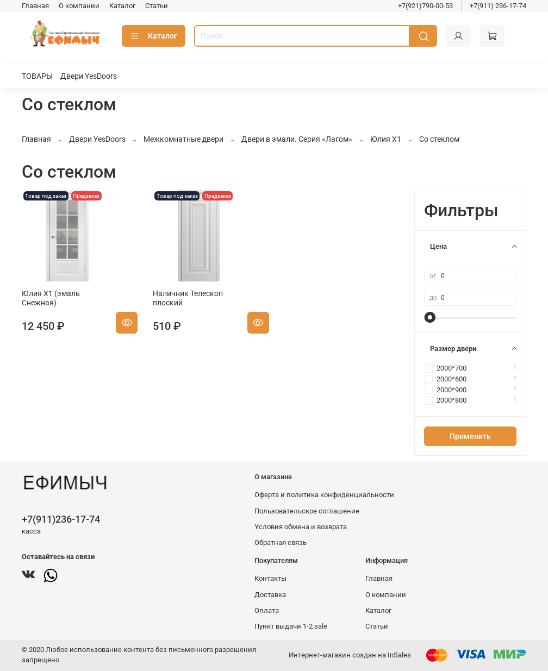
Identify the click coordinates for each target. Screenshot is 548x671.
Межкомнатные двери (183, 139)
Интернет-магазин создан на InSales (350, 655)
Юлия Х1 (385, 139)
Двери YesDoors (88, 76)
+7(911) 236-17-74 (498, 6)
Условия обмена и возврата (300, 527)
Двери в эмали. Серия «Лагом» (296, 139)
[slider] (429, 317)
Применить (470, 436)
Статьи (156, 6)
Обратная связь (280, 542)
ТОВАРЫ (37, 76)
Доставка (270, 595)
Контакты (270, 578)
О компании (79, 6)
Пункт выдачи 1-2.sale (290, 626)
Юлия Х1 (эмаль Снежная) (51, 298)
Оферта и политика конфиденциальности (324, 495)
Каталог (122, 6)
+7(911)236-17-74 (61, 519)
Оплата (266, 610)
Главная (35, 6)
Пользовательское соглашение (306, 511)
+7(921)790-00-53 (425, 6)
